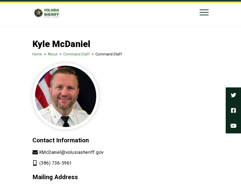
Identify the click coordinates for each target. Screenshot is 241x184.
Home (37, 54)
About (53, 54)
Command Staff (76, 54)
